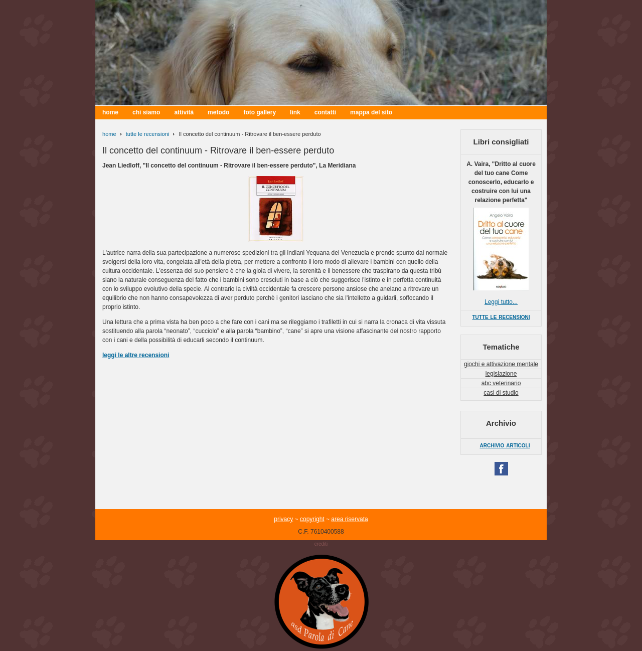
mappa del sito (371, 112)
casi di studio (501, 392)
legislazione (501, 373)
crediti (321, 544)
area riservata (349, 519)
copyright (312, 519)
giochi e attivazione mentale (501, 364)
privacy (283, 519)
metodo (218, 112)
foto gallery (259, 112)
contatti (325, 112)
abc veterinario (501, 383)
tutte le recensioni (147, 134)
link (295, 112)
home (110, 112)
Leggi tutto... (501, 301)
